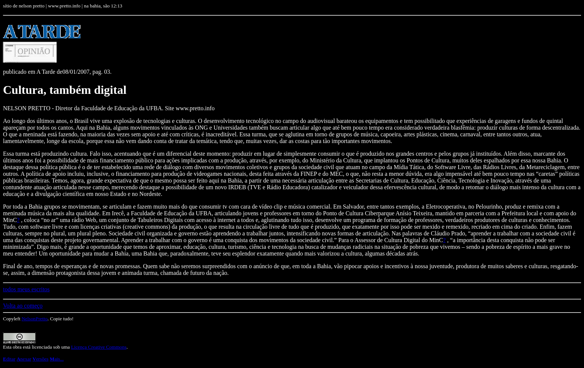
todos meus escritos (26, 289)
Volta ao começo (22, 305)
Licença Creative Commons (99, 347)
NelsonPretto (35, 318)
